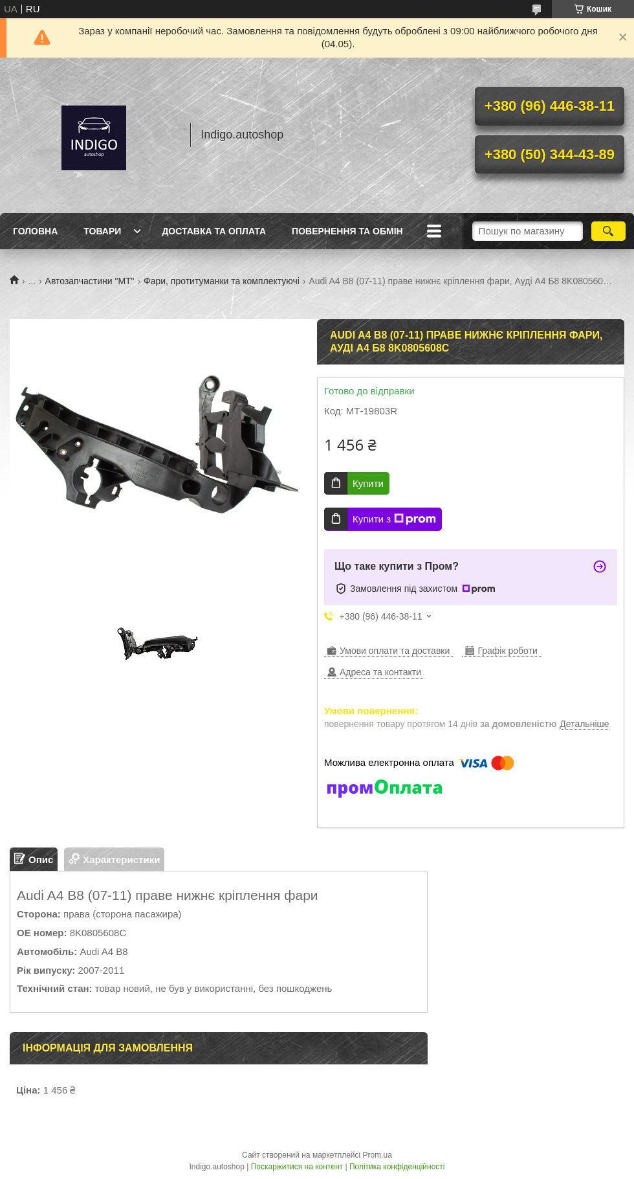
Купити (368, 483)
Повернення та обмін (347, 231)
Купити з (394, 519)
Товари (102, 231)
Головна (35, 231)
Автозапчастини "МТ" (90, 281)
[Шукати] (608, 231)
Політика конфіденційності (397, 1166)
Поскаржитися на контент (297, 1166)
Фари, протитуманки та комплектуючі (222, 281)
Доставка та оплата (214, 231)
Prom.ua (377, 1155)
